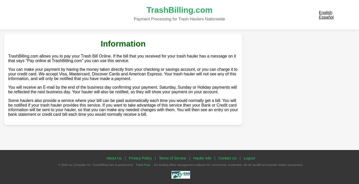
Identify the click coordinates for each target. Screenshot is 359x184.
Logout (249, 158)
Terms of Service (172, 158)
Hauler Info (202, 158)
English (325, 12)
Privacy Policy (140, 158)
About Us (114, 158)
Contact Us (227, 158)
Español (326, 17)
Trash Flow (143, 164)
